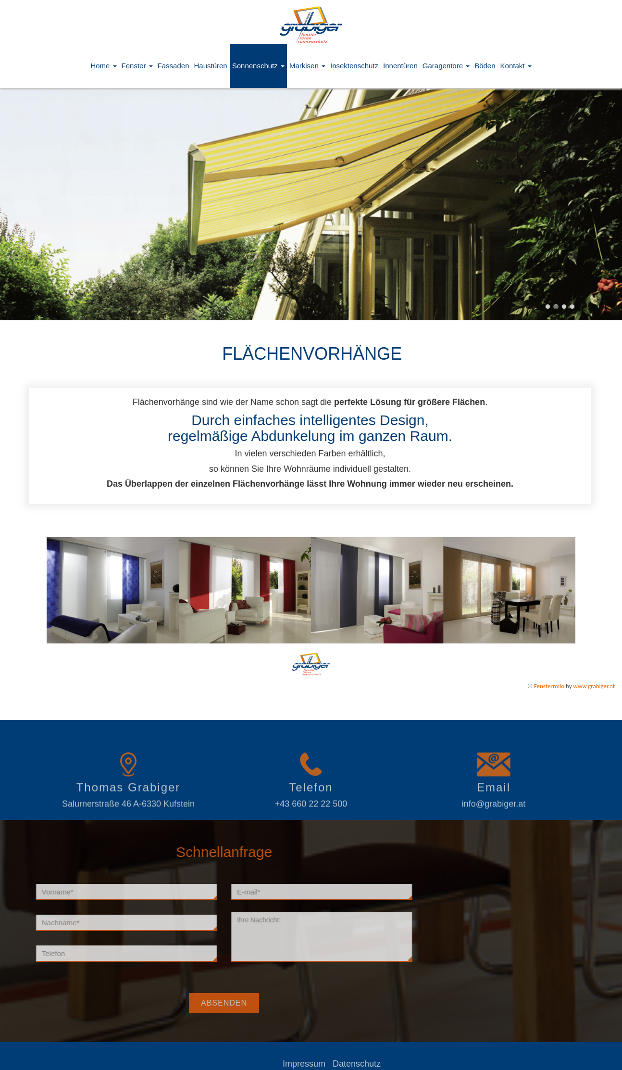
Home (103, 66)
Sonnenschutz (258, 66)
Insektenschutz (354, 66)
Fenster (137, 66)
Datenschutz (386, 1064)
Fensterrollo (549, 686)
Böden (484, 66)
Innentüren (400, 66)
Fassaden (173, 66)
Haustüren (210, 66)
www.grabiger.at (594, 686)
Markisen (307, 66)
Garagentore (446, 66)
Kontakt (516, 66)
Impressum (333, 1064)
